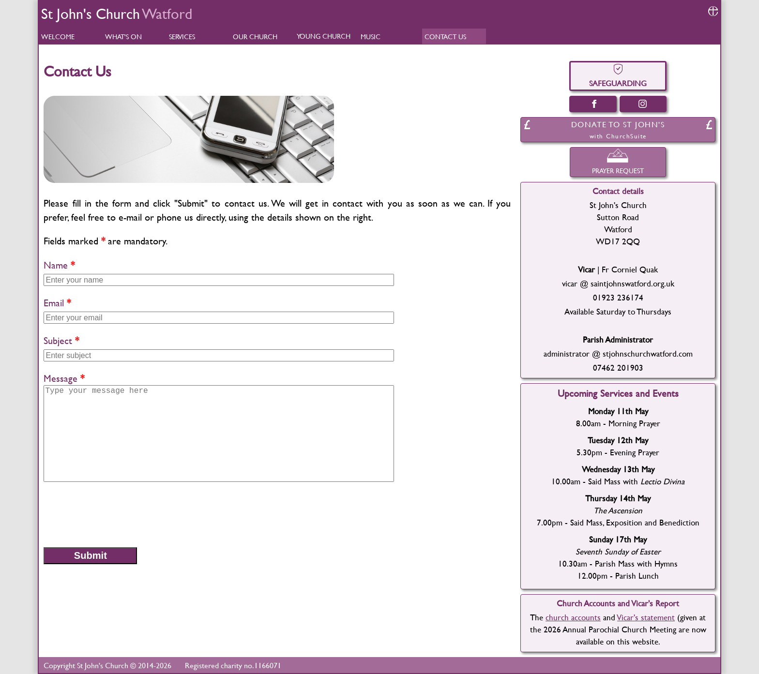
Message (60, 378)
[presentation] (117, 514)
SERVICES (182, 36)
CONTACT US (445, 36)
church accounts (573, 617)
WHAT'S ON (123, 36)
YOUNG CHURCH (323, 36)
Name (56, 265)
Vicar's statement (646, 617)
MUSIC (370, 36)
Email (54, 303)
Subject (58, 340)
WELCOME (58, 36)
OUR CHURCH (255, 36)
